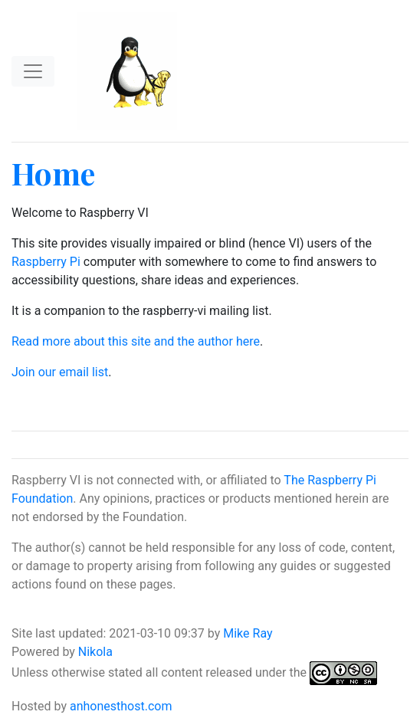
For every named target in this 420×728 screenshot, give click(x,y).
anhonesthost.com (121, 706)
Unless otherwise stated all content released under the (160, 672)
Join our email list (59, 372)
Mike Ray (247, 633)
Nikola (95, 651)
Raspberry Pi (45, 261)
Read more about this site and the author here (135, 341)
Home (53, 172)
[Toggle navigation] (32, 71)
